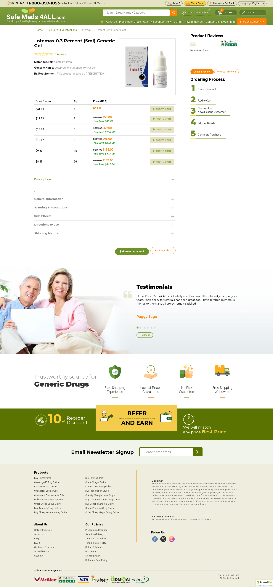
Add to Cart (162, 109)
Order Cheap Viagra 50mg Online (102, 511)
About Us (111, 21)
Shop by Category (250, 21)
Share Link (163, 252)
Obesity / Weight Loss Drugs (100, 494)
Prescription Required (96, 529)
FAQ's (224, 21)
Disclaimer (91, 550)
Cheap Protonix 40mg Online (100, 507)
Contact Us (212, 21)
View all (146, 334)
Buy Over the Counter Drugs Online (103, 498)
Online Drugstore (43, 529)
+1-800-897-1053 (43, 3)
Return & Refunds (94, 546)
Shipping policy (92, 555)
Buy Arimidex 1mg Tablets (47, 507)
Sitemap (38, 555)
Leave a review (202, 71)
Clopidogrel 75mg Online (47, 481)
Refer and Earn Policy (96, 559)
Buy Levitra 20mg (94, 477)
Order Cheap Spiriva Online (48, 503)
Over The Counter (153, 21)
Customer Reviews (44, 546)
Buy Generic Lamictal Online (100, 503)
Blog (232, 21)
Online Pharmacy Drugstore (48, 498)
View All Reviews (226, 71)
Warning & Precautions (52, 208)
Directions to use (47, 226)
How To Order (174, 21)
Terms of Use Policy (95, 537)
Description (43, 179)
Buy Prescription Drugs (97, 490)
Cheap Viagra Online (95, 481)
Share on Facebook (130, 252)
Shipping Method (47, 235)
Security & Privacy (94, 533)
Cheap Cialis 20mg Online (98, 486)
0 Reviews (60, 54)
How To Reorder (194, 21)
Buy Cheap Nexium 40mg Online (50, 511)
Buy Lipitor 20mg (42, 477)
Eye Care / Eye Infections (62, 29)
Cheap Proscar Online (45, 486)
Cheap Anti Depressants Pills (49, 494)
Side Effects (43, 217)
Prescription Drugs (130, 21)
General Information (50, 199)
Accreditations (41, 550)
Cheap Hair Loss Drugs (46, 490)
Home (39, 29)
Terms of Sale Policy (95, 542)
